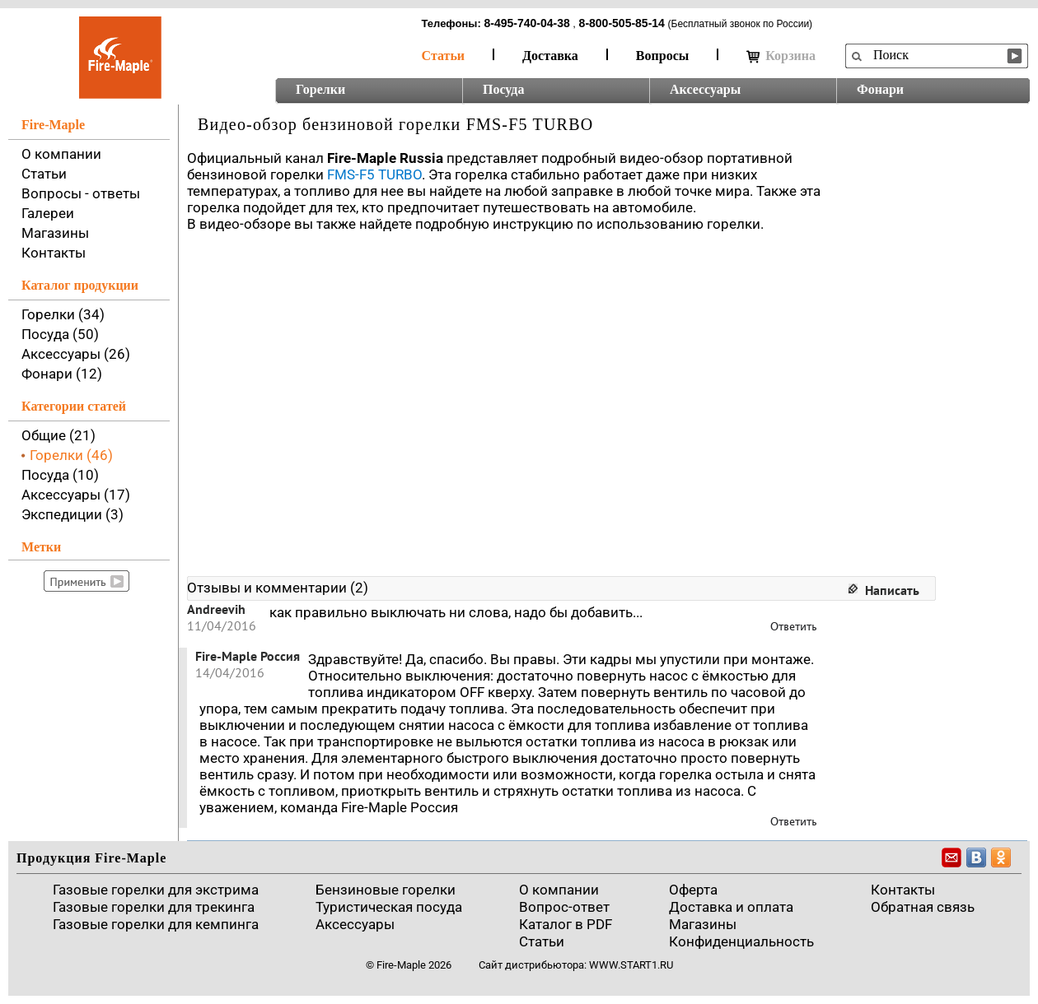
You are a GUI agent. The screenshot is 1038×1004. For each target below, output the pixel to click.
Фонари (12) (61, 373)
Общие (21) (58, 435)
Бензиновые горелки (386, 889)
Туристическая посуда (389, 907)
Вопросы (662, 56)
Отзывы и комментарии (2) (277, 587)
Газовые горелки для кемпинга (156, 924)
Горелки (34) (63, 314)
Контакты (53, 252)
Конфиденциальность (741, 941)
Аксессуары (705, 89)
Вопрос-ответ (564, 907)
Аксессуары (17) (75, 494)
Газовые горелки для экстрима (156, 889)
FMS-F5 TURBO (374, 174)
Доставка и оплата (731, 907)
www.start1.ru (631, 965)
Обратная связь (923, 907)
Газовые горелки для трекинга (154, 907)
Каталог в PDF (565, 924)
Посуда (503, 89)
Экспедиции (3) (72, 514)
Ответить (793, 627)
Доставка (550, 56)
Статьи (443, 56)
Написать (892, 590)
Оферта (693, 889)
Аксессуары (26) (75, 354)
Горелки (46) (71, 455)
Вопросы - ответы (80, 193)
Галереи (47, 213)
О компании (61, 154)
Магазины (55, 233)
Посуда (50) (60, 334)
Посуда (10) (60, 475)
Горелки (320, 89)
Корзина (781, 56)
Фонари (880, 89)
